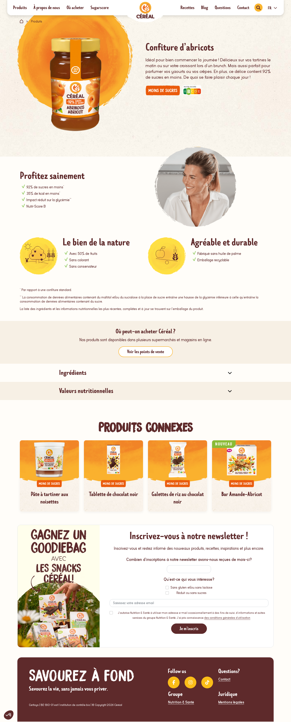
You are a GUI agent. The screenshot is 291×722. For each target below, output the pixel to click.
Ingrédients (72, 372)
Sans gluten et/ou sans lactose (191, 588)
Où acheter (75, 8)
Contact (243, 8)
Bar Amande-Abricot (241, 494)
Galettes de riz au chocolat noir (177, 497)
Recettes (187, 8)
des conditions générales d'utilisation (227, 618)
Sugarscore (100, 8)
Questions (223, 8)
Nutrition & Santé (181, 703)
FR (273, 8)
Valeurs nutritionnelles (86, 390)
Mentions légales (231, 703)
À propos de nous (46, 8)
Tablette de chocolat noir (113, 494)
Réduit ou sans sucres (191, 593)
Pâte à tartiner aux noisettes (49, 497)
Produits (20, 8)
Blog (204, 8)
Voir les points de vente (145, 352)
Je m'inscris (189, 629)
